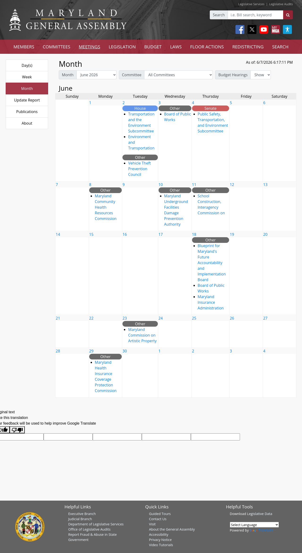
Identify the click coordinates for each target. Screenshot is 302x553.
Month (27, 88)
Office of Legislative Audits (89, 529)
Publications (27, 111)
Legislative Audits (281, 4)
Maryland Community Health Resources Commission (106, 207)
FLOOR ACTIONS (207, 47)
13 (265, 184)
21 (58, 318)
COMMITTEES (56, 47)
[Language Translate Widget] (254, 525)
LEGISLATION (122, 47)
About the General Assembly (172, 529)
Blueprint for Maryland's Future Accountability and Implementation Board (212, 262)
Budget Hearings (232, 74)
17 (161, 234)
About (27, 123)
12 (232, 184)
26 (232, 318)
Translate (261, 530)
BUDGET (152, 47)
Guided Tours (160, 513)
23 (124, 318)
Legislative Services (251, 4)
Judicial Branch (80, 518)
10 (161, 184)
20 (265, 234)
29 (91, 351)
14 (58, 234)
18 (194, 234)
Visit (152, 524)
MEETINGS (89, 47)
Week (27, 77)
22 (91, 318)
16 (124, 234)
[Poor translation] (17, 430)
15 (91, 234)
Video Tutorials (161, 544)
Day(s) (26, 65)
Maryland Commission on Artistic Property (142, 335)
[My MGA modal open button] (274, 29)
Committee (132, 74)
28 (58, 351)
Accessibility (158, 534)
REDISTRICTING (248, 47)
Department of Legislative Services (96, 524)
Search (219, 14)
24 (161, 318)
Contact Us (157, 518)
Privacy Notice (160, 539)
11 (194, 184)
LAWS (176, 47)
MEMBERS (23, 47)
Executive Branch (82, 513)
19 (232, 234)
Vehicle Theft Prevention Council (139, 168)
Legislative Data (259, 513)
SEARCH (280, 47)
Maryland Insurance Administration (211, 302)
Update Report (27, 100)
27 (265, 318)
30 (124, 351)
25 (194, 318)
